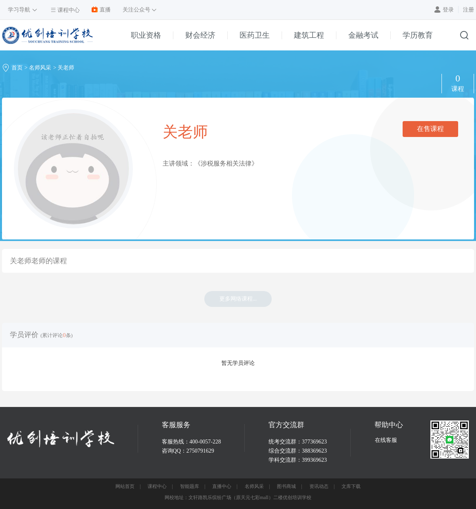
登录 (448, 10)
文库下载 (351, 486)
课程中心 (157, 486)
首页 (17, 68)
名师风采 (40, 68)
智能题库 (189, 486)
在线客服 (386, 440)
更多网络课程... (238, 299)
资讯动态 (318, 486)
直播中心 (221, 486)
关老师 (66, 68)
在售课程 (430, 129)
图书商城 (286, 486)
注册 (468, 10)
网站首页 (124, 486)
